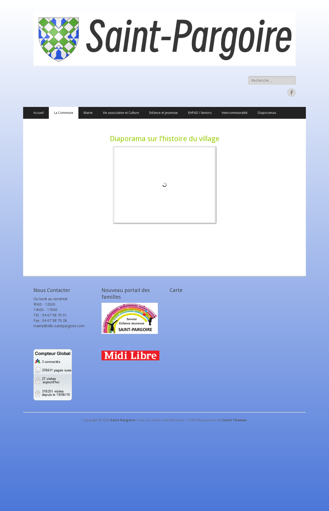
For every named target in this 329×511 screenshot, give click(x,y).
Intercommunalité (235, 113)
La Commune (63, 113)
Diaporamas (267, 113)
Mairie (88, 113)
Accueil (38, 113)
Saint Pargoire (122, 420)
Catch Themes (234, 420)
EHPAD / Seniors (200, 113)
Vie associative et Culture (121, 113)
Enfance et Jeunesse (163, 113)
